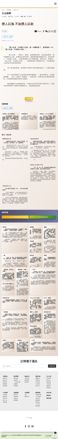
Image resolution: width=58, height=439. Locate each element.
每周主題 (48, 392)
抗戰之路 (37, 402)
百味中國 (27, 378)
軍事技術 (5, 384)
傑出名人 (48, 380)
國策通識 (37, 400)
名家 (26, 394)
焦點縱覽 (16, 392)
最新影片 (48, 395)
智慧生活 (5, 378)
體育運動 (16, 400)
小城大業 (37, 398)
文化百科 (16, 16)
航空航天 (5, 382)
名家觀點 (27, 392)
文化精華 (9, 10)
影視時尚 (27, 382)
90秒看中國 (38, 394)
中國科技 (5, 376)
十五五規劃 (38, 396)
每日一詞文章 (6, 135)
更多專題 (37, 406)
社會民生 (16, 398)
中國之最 (37, 380)
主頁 (3, 10)
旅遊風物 (27, 380)
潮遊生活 (27, 376)
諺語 (11, 36)
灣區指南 (16, 385)
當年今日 (37, 385)
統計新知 (37, 382)
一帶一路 (37, 404)
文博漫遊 (29, 16)
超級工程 (5, 380)
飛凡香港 (16, 378)
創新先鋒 (48, 382)
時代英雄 (48, 378)
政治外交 (16, 394)
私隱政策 (38, 435)
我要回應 (29, 99)
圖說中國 (10, 16)
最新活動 (48, 398)
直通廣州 (16, 384)
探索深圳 (16, 380)
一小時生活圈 (17, 382)
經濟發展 (16, 396)
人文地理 (37, 384)
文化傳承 (4, 16)
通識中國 (37, 376)
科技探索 (5, 385)
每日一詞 (16, 10)
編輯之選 (27, 396)
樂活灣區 (16, 376)
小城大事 (48, 384)
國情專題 (37, 392)
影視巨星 (48, 387)
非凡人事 (48, 376)
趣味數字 (37, 378)
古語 (5, 36)
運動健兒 (48, 385)
